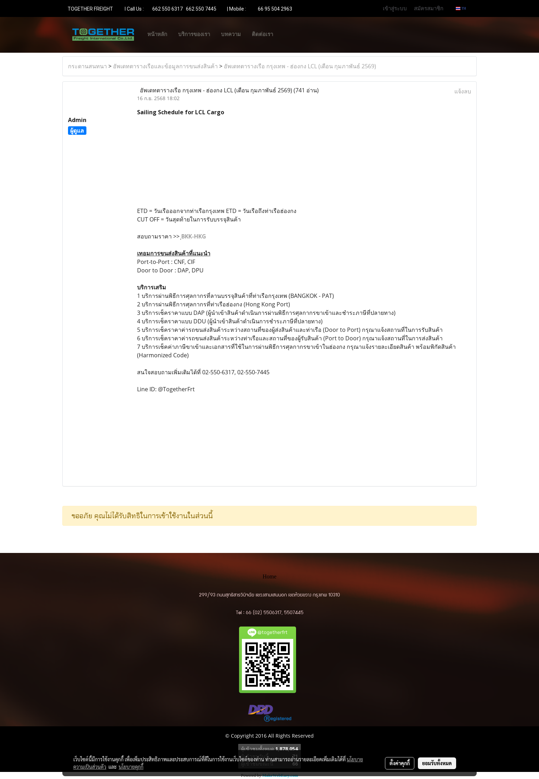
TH (461, 8)
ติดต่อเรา (262, 34)
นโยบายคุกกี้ (131, 766)
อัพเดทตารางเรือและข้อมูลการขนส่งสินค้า (165, 66)
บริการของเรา (194, 34)
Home (269, 576)
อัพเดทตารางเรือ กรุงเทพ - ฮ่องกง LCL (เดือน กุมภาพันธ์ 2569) (300, 66)
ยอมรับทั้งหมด (437, 763)
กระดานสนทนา (87, 66)
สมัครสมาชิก (428, 8)
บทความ (231, 34)
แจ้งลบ (462, 91)
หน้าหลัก (157, 34)
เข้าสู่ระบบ (395, 8)
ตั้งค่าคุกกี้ (400, 763)
